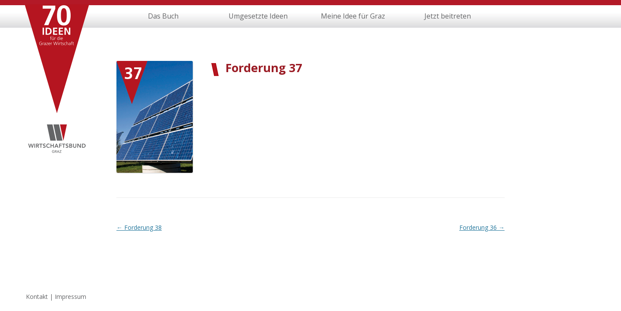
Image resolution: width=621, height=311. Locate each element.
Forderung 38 (139, 227)
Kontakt (37, 296)
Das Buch (163, 16)
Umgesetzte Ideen (258, 16)
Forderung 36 (482, 227)
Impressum (70, 296)
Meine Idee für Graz (353, 16)
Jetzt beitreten (447, 16)
